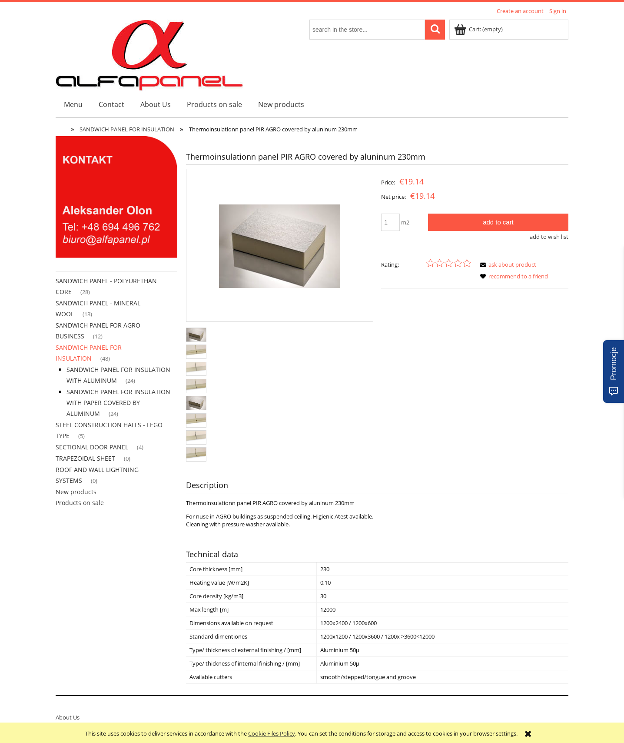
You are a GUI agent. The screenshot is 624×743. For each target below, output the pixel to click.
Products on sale (80, 503)
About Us (68, 717)
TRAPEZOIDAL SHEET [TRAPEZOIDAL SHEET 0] (85, 458)
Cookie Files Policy (271, 733)
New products (76, 492)
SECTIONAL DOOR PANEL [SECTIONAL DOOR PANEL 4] (92, 447)
